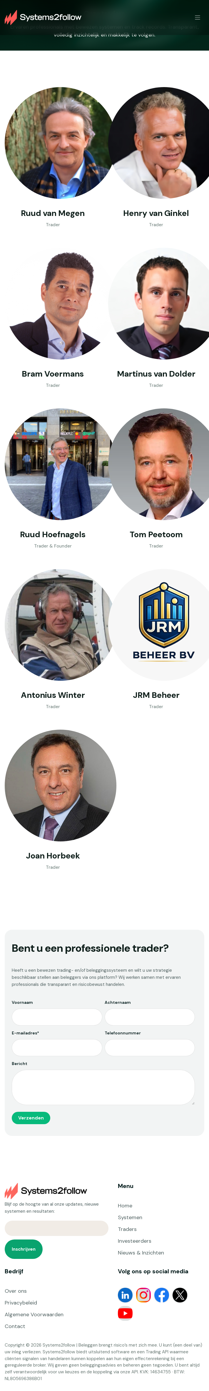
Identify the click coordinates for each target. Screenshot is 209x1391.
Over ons (16, 1291)
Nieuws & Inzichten (141, 1252)
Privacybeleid (21, 1302)
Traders (127, 1229)
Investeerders (134, 1240)
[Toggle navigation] (198, 17)
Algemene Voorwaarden (34, 1314)
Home (125, 1205)
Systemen (130, 1217)
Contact (15, 1326)
